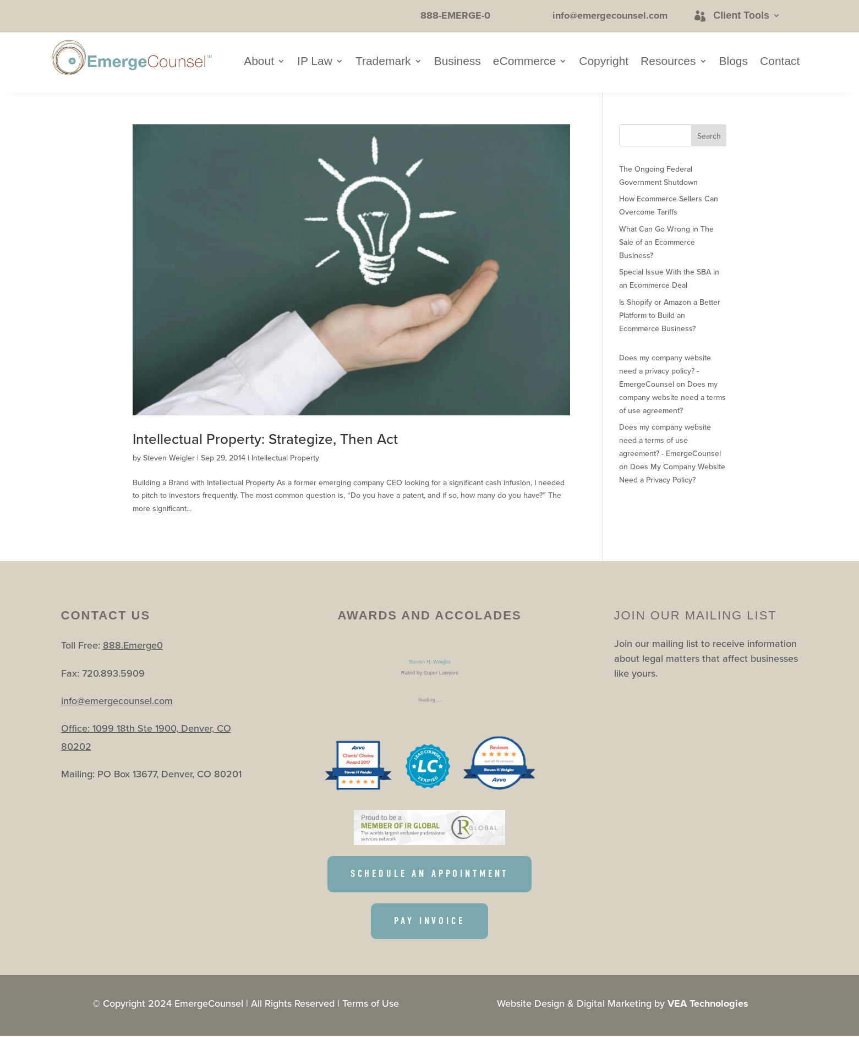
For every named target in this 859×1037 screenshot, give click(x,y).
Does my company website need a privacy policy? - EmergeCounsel (665, 370)
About (259, 62)
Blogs (733, 62)
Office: (76, 728)
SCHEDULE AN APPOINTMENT (429, 874)
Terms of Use (370, 1004)
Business (457, 62)
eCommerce (524, 62)
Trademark (383, 62)
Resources (668, 62)
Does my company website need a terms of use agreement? (672, 397)
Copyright (603, 62)
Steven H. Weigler (429, 662)
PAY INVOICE (430, 922)
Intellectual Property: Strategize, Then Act (265, 439)
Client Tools (741, 15)
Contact (780, 62)
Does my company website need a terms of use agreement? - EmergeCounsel (670, 440)
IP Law (314, 62)
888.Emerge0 (133, 645)
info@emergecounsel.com (117, 700)
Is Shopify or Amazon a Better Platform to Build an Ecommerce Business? (669, 315)
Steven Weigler (169, 457)
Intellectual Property (285, 457)
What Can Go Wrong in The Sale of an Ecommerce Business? (666, 242)
